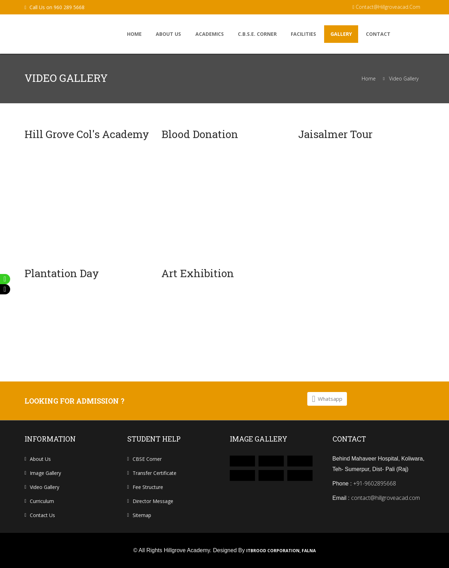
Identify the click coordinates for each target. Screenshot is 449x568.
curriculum (42, 501)
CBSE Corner (147, 459)
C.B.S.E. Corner (257, 34)
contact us (42, 515)
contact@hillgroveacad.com (386, 7)
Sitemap (142, 515)
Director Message (153, 501)
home (134, 34)
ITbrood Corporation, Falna (281, 551)
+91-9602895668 (374, 483)
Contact (378, 34)
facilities (303, 34)
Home (369, 78)
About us (168, 34)
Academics (209, 34)
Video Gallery (403, 78)
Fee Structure (148, 487)
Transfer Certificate (154, 473)
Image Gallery (45, 473)
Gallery (341, 34)
